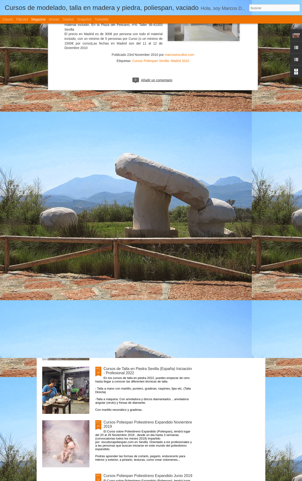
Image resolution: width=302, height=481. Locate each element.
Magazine (38, 19)
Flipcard (22, 19)
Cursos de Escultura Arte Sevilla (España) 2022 (143, 262)
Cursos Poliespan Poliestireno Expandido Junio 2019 (148, 476)
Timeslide (102, 19)
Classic (7, 19)
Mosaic (54, 19)
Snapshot (84, 19)
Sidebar (68, 19)
